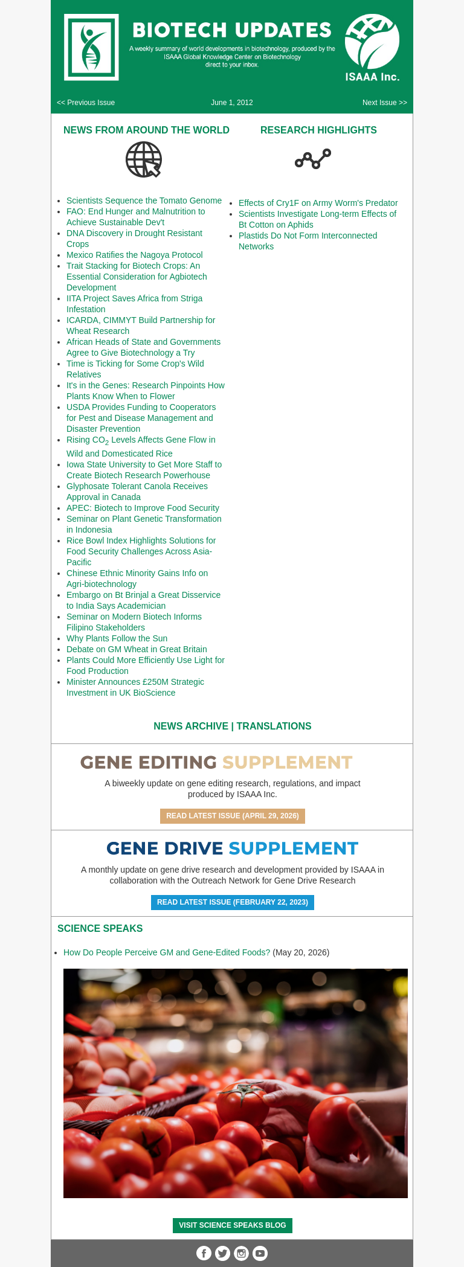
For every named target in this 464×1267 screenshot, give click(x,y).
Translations (274, 726)
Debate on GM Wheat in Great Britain (136, 649)
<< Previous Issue (86, 102)
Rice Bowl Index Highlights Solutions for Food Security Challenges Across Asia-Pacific (141, 551)
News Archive (190, 726)
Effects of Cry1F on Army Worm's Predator (318, 203)
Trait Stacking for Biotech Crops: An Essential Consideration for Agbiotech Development (136, 276)
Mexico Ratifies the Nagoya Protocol (134, 255)
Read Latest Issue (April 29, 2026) (232, 816)
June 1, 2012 (232, 102)
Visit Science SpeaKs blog (232, 1225)
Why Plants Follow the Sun (116, 638)
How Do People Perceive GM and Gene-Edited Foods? (166, 952)
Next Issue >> (384, 102)
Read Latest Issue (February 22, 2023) (232, 902)
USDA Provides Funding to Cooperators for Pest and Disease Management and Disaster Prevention (141, 418)
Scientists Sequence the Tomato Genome (144, 200)
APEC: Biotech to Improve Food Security (142, 508)
